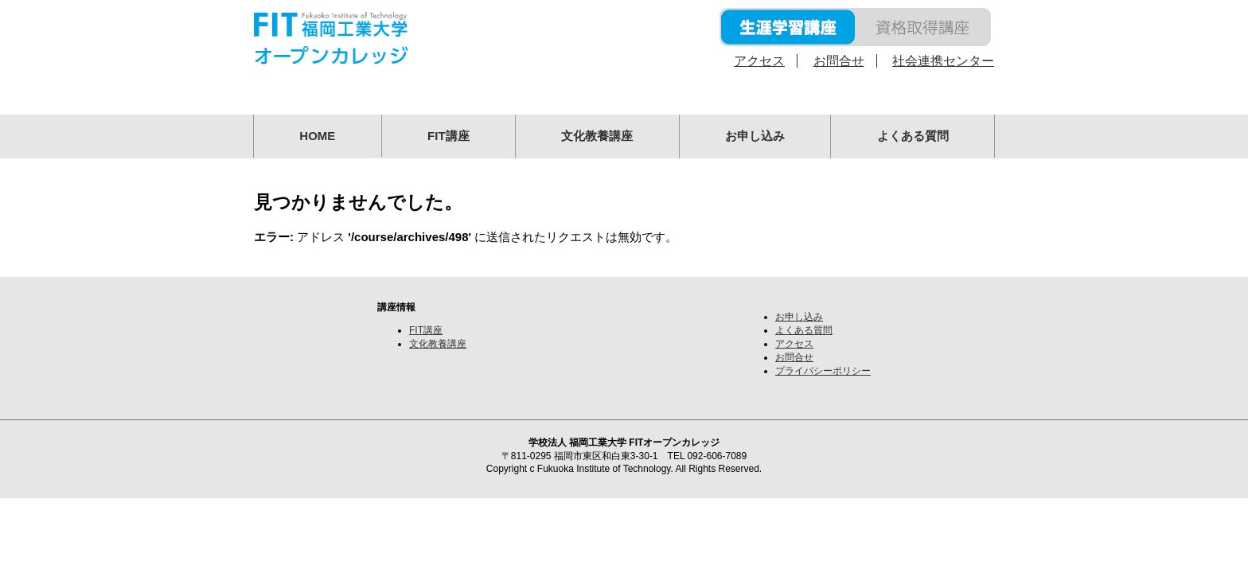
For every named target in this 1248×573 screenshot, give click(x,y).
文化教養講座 (597, 135)
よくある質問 (913, 135)
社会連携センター (943, 61)
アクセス (759, 61)
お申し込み (755, 135)
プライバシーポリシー (823, 370)
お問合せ (838, 61)
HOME (317, 135)
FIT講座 (448, 135)
